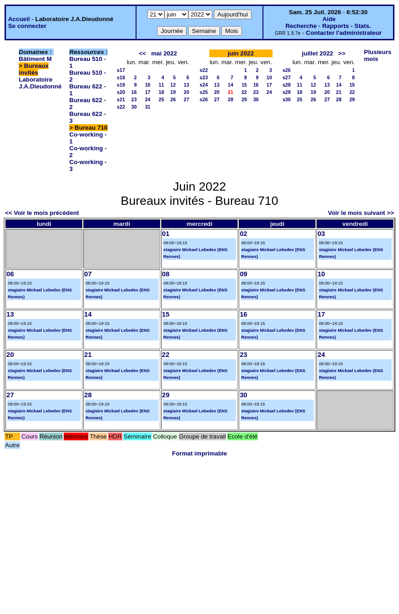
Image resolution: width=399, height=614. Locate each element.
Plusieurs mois (378, 55)
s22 (121, 107)
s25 (204, 92)
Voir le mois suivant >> (361, 212)
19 (173, 92)
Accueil (19, 19)
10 (147, 85)
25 (161, 99)
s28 (287, 85)
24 (147, 99)
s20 (121, 92)
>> (341, 53)
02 (243, 233)
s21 (121, 99)
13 (186, 85)
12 (173, 85)
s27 (287, 77)
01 (165, 233)
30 (134, 107)
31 (147, 107)
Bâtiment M (35, 58)
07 (88, 274)
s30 (287, 99)
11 (161, 85)
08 (165, 274)
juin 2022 (241, 53)
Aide (329, 19)
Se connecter (27, 25)
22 (244, 92)
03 (321, 233)
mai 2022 (164, 53)
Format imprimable (199, 453)
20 (186, 92)
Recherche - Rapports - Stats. (328, 25)
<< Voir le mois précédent (42, 212)
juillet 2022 (317, 53)
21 (338, 92)
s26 (204, 99)
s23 (204, 77)
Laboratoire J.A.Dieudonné (40, 83)
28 (230, 99)
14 (230, 85)
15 (244, 85)
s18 (121, 77)
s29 (287, 92)
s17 (121, 70)
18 (161, 92)
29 (244, 99)
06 (10, 274)
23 (134, 99)
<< (142, 53)
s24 (204, 85)
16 (134, 92)
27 (186, 99)
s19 (121, 85)
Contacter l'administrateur (344, 32)
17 (147, 92)
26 (173, 99)
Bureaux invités (34, 69)
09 (243, 274)
